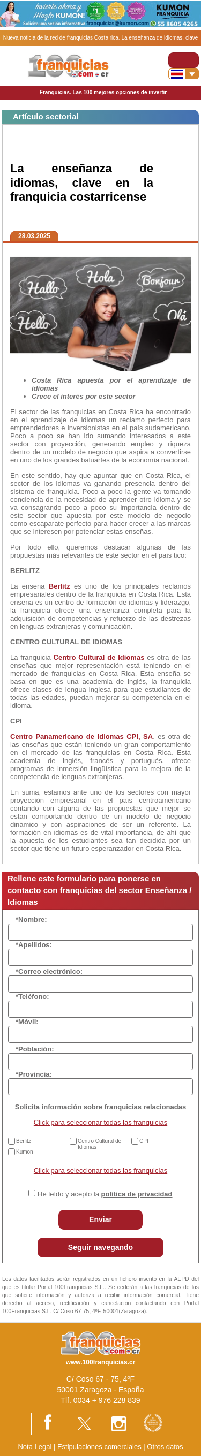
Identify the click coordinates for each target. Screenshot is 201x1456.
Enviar (100, 1219)
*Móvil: (27, 1022)
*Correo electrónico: (49, 971)
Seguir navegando (100, 1247)
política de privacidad (137, 1194)
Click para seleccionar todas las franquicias (100, 1122)
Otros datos (165, 1447)
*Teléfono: (32, 997)
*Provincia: (34, 1074)
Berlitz (23, 1141)
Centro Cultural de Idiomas (99, 1144)
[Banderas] (183, 73)
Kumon (24, 1152)
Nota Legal (34, 1447)
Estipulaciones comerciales (100, 1447)
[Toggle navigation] (183, 60)
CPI (143, 1141)
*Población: (35, 1049)
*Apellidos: (34, 945)
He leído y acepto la (105, 1194)
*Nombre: (31, 920)
